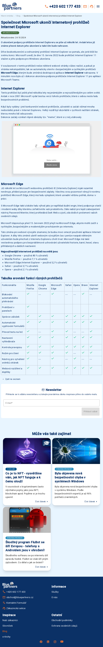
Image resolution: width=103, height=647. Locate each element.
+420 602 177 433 (63, 6)
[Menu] (98, 6)
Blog (18, 16)
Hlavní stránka (7, 16)
